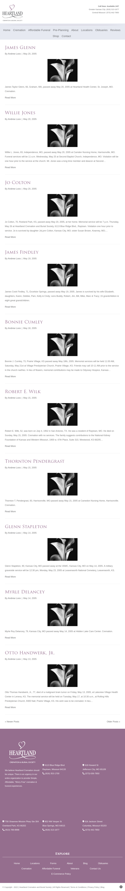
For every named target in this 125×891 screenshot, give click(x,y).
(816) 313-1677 (112, 9)
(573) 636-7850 (91, 773)
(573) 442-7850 (112, 12)
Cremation (26, 868)
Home (17, 863)
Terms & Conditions (78, 887)
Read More (10, 97)
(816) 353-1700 (50, 773)
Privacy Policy (93, 887)
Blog (85, 863)
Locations (35, 863)
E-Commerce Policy (61, 874)
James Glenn (20, 47)
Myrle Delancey (25, 591)
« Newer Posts (12, 721)
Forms (53, 863)
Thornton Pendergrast (34, 461)
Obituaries (103, 863)
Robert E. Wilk (23, 391)
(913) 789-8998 (10, 830)
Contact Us (95, 868)
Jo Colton (18, 182)
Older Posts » (113, 721)
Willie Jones (20, 112)
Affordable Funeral (51, 868)
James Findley (21, 252)
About (70, 863)
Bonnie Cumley (24, 321)
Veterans (75, 868)
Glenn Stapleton (26, 526)
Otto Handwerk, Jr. (30, 652)
